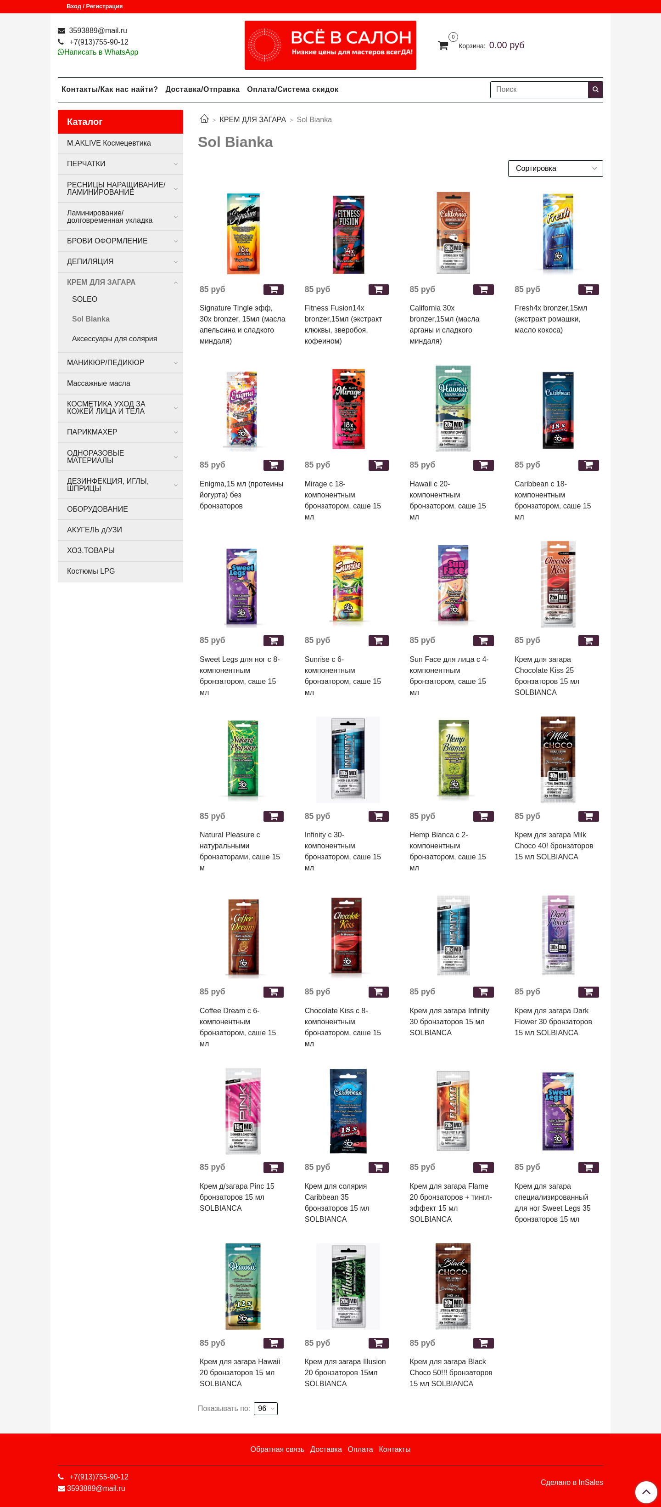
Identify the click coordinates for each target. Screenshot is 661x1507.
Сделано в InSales (572, 1482)
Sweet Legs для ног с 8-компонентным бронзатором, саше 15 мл (240, 675)
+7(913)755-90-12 (98, 42)
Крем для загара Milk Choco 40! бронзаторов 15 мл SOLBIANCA (554, 846)
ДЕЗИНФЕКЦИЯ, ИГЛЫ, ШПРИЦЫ (108, 484)
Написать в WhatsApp (101, 52)
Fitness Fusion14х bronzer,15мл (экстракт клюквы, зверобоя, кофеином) (343, 324)
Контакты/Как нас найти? (110, 89)
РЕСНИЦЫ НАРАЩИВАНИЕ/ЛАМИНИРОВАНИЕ (116, 188)
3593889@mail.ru (97, 30)
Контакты (394, 1449)
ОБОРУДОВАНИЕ (97, 509)
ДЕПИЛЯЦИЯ (90, 261)
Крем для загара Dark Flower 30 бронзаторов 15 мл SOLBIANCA (553, 1022)
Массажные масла (98, 383)
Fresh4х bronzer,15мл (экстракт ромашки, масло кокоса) (551, 319)
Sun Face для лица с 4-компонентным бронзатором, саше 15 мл (449, 675)
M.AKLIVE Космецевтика (109, 143)
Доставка (326, 1449)
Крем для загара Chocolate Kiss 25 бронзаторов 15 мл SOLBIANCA (547, 675)
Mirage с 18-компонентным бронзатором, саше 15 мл (343, 500)
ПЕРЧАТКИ (86, 164)
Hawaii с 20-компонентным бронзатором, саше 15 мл (448, 500)
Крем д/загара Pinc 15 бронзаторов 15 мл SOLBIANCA (237, 1197)
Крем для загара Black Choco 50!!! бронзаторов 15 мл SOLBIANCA (451, 1373)
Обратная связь (277, 1449)
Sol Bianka (91, 319)
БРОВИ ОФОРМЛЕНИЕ (107, 241)
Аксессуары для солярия (114, 339)
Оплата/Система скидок (292, 89)
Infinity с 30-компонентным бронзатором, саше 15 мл (343, 851)
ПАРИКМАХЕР (92, 432)
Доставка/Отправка (202, 89)
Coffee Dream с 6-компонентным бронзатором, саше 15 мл (238, 1027)
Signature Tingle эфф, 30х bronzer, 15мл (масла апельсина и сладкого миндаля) (243, 324)
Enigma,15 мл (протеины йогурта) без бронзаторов (241, 495)
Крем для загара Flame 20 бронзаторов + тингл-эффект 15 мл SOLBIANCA (451, 1202)
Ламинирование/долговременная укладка (109, 216)
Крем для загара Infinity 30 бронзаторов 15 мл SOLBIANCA (449, 1022)
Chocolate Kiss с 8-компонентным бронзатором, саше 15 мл (343, 1027)
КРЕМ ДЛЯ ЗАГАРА (252, 120)
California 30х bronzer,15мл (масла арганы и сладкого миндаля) (445, 324)
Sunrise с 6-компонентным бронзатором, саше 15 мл (343, 675)
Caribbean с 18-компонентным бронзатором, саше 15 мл (553, 500)
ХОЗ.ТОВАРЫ (91, 550)
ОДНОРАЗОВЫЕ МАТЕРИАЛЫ (95, 456)
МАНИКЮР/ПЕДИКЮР (105, 363)
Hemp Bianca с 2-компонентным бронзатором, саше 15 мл (448, 851)
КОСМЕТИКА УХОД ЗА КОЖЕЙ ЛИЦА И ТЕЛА (106, 407)
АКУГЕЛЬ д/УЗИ (94, 530)
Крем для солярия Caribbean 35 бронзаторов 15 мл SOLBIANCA (337, 1202)
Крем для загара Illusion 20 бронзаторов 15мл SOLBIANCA (345, 1373)
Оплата (360, 1449)
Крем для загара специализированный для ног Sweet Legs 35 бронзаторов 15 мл (553, 1202)
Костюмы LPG (91, 571)
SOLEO (84, 299)
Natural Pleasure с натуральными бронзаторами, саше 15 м (240, 851)
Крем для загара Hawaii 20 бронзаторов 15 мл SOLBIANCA (240, 1373)
